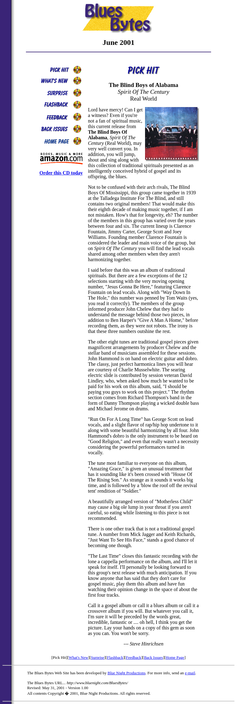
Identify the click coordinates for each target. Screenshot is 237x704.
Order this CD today (61, 172)
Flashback (115, 657)
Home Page (175, 657)
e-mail (190, 673)
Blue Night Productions (126, 673)
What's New (78, 657)
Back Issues (153, 657)
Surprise (97, 657)
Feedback (133, 657)
